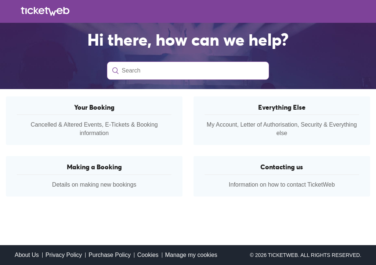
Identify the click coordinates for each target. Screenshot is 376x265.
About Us (27, 255)
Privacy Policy (64, 255)
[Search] (188, 70)
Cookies (148, 255)
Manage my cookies (191, 255)
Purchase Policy (109, 255)
